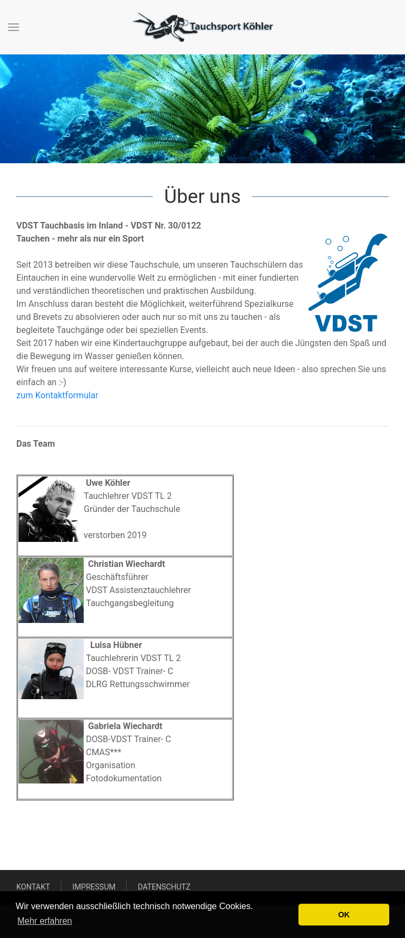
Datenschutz (164, 887)
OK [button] (344, 914)
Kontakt (33, 887)
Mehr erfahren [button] (44, 920)
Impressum (93, 887)
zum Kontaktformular (57, 395)
